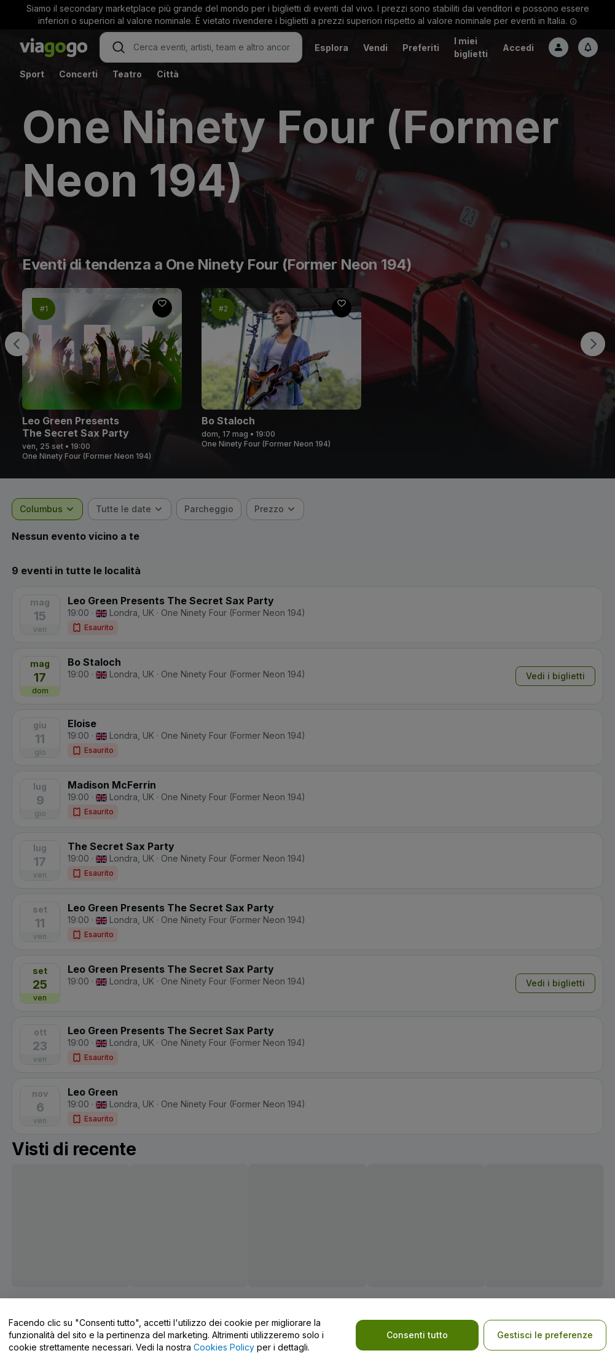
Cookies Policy (224, 1347)
